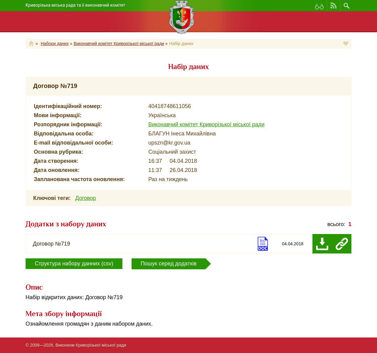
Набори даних (55, 43)
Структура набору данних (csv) (74, 263)
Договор (85, 198)
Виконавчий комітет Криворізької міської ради (119, 43)
